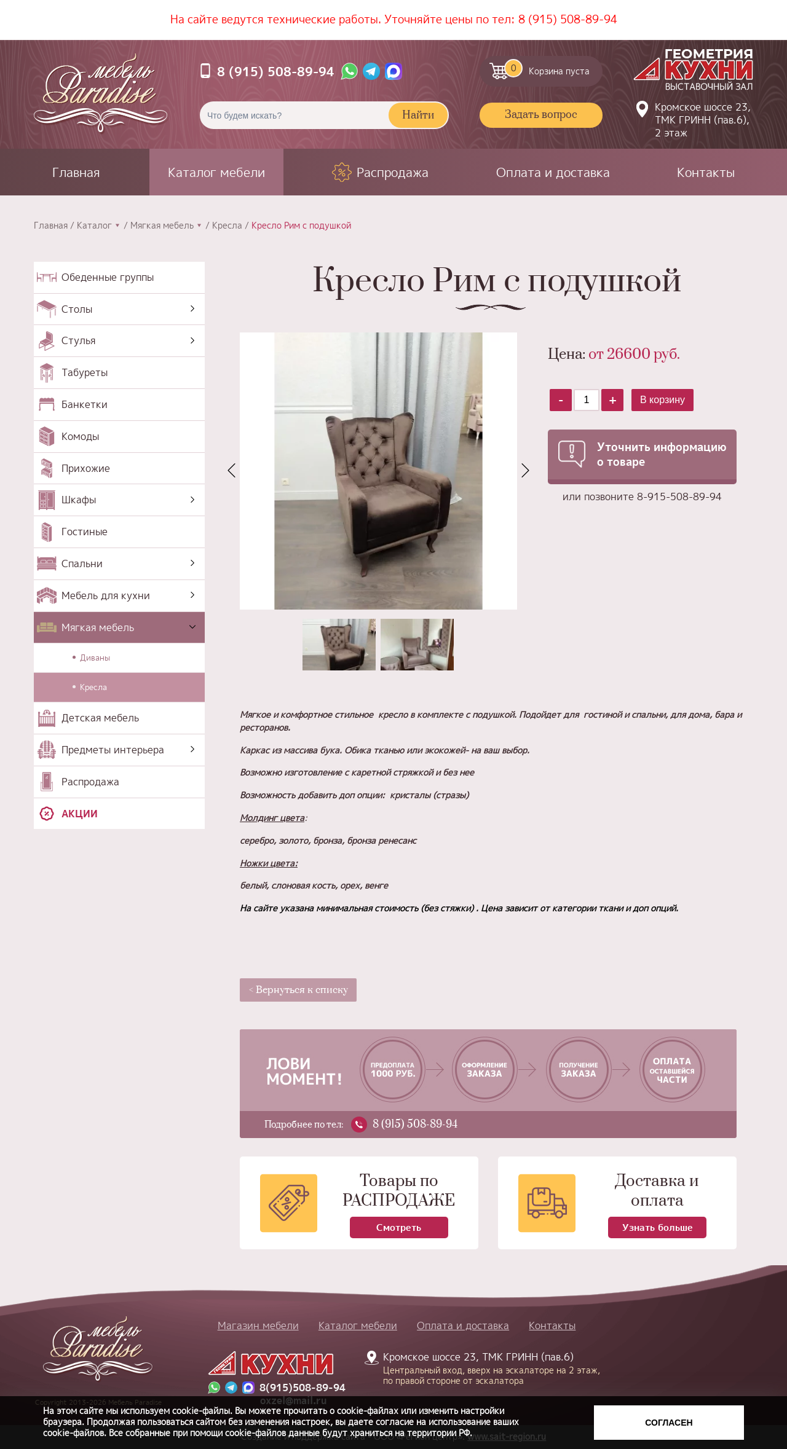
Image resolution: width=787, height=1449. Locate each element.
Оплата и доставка (553, 172)
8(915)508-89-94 (302, 1387)
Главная (76, 172)
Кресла (227, 225)
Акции (79, 813)
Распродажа (393, 172)
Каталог (94, 225)
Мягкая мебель (162, 225)
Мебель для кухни (105, 595)
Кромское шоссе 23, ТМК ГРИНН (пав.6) (484, 1368)
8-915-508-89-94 (679, 496)
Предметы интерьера (112, 749)
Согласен (668, 1422)
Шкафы (78, 499)
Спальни (82, 563)
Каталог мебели (216, 172)
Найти (418, 115)
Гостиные (84, 531)
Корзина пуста (547, 68)
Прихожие (85, 468)
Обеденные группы (107, 277)
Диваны (95, 657)
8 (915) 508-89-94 (567, 19)
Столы (76, 309)
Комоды (80, 436)
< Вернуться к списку (298, 990)
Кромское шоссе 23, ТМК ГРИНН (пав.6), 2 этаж (703, 119)
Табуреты (84, 372)
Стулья (78, 340)
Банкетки (84, 404)
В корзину (662, 400)
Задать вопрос (541, 115)
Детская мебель (100, 717)
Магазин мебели (258, 1325)
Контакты (706, 172)
